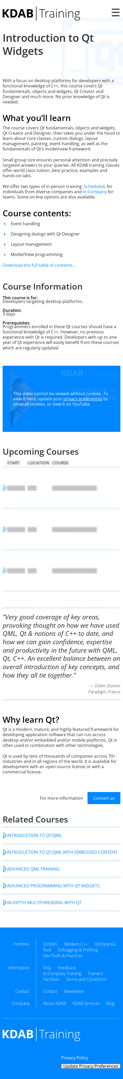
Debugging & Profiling (78, 950)
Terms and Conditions (86, 979)
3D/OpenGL (105, 944)
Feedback (67, 968)
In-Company (95, 192)
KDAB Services (86, 1003)
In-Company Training (62, 973)
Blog (110, 1003)
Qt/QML (50, 944)
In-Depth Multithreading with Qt (44, 902)
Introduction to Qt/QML (34, 835)
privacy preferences (82, 398)
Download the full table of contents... (39, 265)
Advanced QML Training (33, 869)
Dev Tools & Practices (63, 955)
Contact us (104, 798)
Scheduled (94, 186)
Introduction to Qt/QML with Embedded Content (62, 852)
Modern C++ (76, 944)
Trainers (95, 973)
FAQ (47, 968)
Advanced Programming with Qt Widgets (53, 886)
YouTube (81, 404)
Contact (50, 991)
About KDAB (54, 1003)
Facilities (51, 979)
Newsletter (74, 991)
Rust (47, 950)
